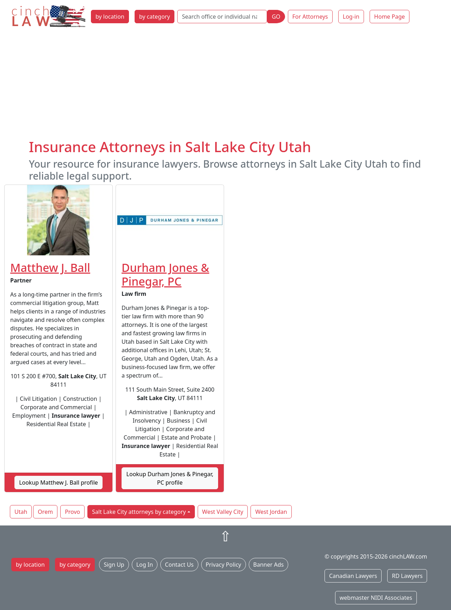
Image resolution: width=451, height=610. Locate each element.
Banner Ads (268, 564)
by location (109, 16)
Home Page (389, 16)
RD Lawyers (407, 576)
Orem (45, 512)
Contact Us (179, 564)
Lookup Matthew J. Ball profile (58, 482)
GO (276, 16)
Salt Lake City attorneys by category (139, 512)
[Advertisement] (225, 85)
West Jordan (271, 512)
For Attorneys (310, 16)
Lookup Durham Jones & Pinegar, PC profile (170, 478)
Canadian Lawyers (353, 576)
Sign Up (114, 564)
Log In (144, 564)
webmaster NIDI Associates (376, 598)
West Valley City (222, 512)
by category (154, 16)
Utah (20, 512)
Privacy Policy (223, 564)
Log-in (351, 16)
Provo (72, 512)
